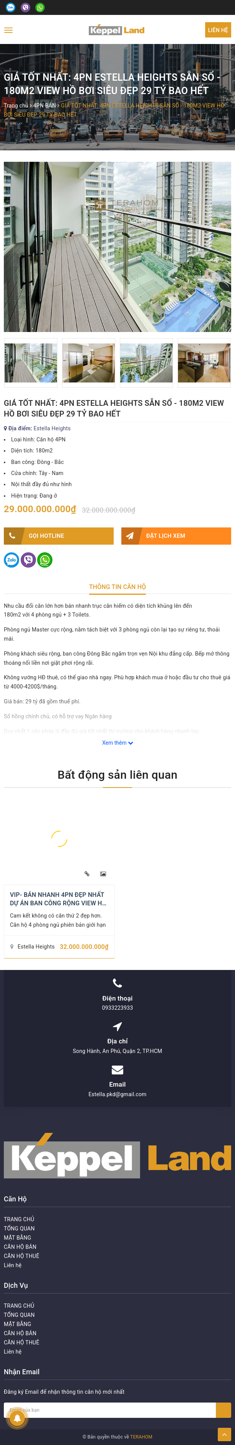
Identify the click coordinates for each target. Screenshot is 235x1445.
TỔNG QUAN (19, 1228)
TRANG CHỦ (19, 1219)
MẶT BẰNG (17, 1238)
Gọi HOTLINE (34, 536)
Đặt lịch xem (153, 536)
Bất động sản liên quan (117, 774)
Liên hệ (218, 30)
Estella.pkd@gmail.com (117, 1094)
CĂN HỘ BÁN (20, 1247)
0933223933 (117, 1008)
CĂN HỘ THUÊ (21, 1256)
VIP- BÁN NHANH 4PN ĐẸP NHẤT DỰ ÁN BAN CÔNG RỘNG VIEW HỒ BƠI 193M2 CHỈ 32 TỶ (58, 903)
